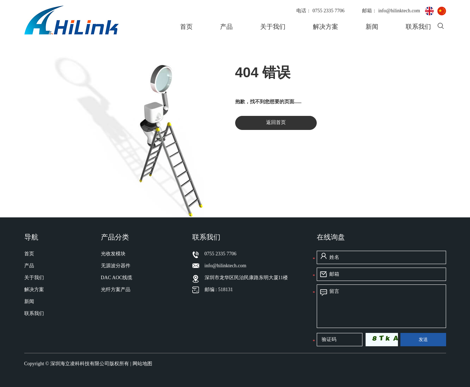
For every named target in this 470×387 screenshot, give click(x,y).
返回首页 (276, 122)
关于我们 (272, 26)
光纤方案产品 (115, 289)
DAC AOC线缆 (117, 277)
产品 (226, 26)
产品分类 (115, 237)
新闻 (372, 26)
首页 (186, 26)
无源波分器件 (115, 265)
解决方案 (325, 26)
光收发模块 (113, 253)
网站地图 (142, 363)
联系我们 (418, 26)
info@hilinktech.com (399, 10)
